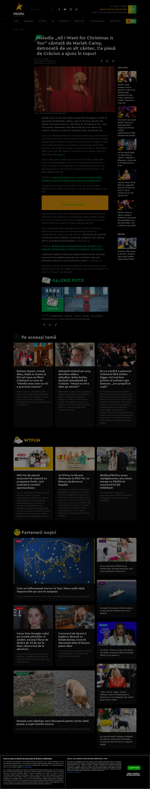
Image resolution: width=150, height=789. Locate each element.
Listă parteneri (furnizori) (74, 772)
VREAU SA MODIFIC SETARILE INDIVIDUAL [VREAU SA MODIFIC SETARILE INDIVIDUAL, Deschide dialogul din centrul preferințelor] (133, 774)
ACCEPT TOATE (134, 768)
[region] (75, 772)
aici (24, 778)
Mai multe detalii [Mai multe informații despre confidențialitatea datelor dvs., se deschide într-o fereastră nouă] (27, 767)
